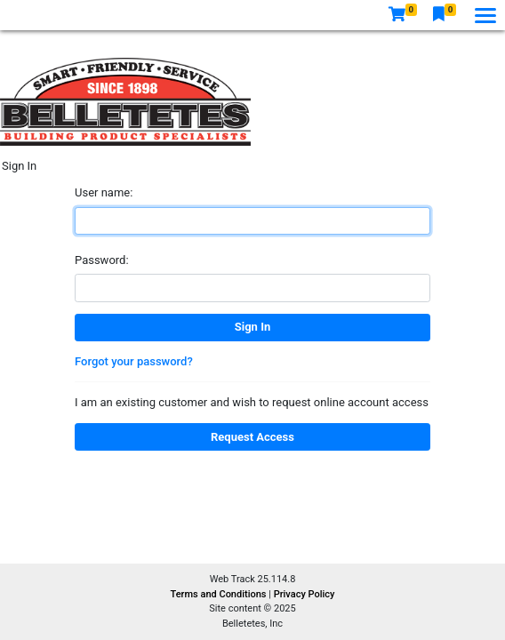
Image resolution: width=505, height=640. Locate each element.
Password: (102, 260)
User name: (103, 192)
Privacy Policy (304, 594)
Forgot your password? (134, 361)
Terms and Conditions (220, 594)
